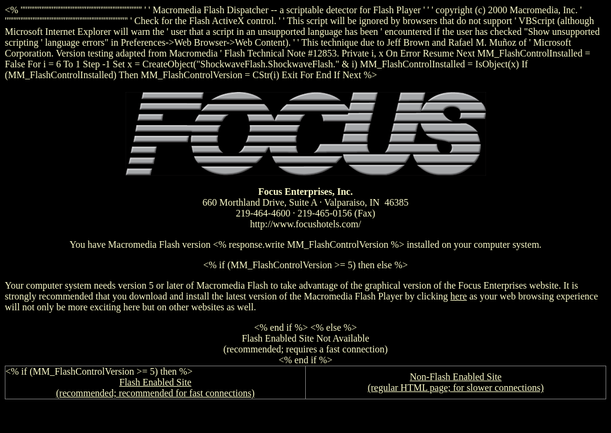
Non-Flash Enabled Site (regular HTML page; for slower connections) (456, 382)
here (459, 296)
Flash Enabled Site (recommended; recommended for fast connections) (155, 387)
